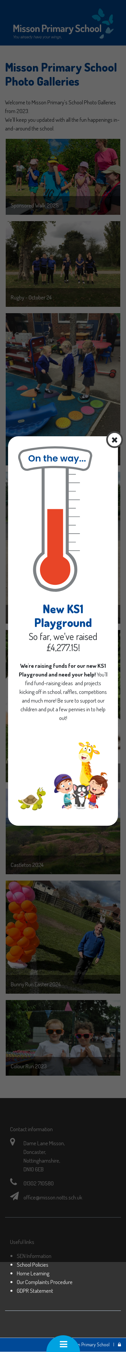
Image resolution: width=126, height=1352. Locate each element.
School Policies (32, 1264)
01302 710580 (39, 1183)
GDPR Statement (35, 1290)
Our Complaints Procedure (45, 1281)
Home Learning (33, 1273)
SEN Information (34, 1255)
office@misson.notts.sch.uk (53, 1197)
